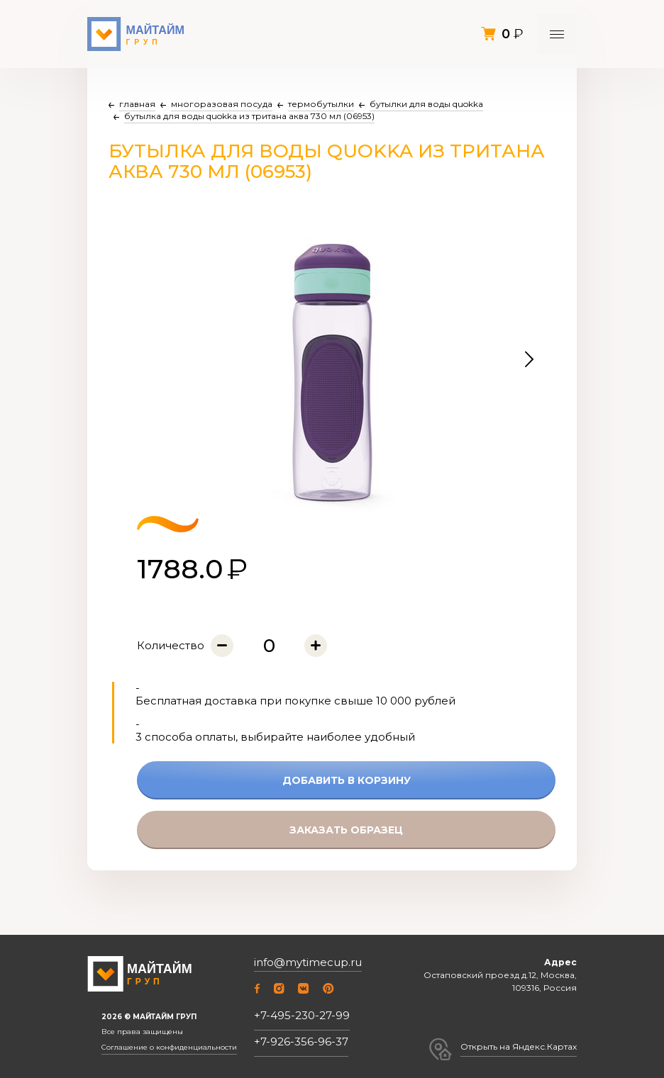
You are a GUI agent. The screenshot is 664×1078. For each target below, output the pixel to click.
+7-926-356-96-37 (301, 1041)
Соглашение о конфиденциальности (169, 1047)
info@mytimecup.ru (308, 962)
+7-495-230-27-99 (302, 1015)
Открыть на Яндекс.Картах (518, 1046)
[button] (529, 360)
